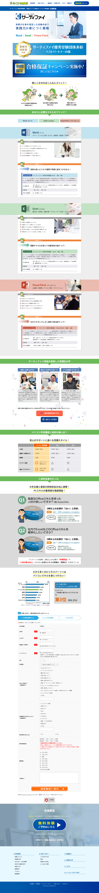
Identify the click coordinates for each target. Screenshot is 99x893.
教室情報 (32, 3)
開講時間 (17, 874)
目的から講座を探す (20, 864)
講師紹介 (69, 3)
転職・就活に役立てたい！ (46, 680)
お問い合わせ (57, 884)
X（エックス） (44, 718)
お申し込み (81, 3)
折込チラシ (43, 708)
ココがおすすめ (44, 857)
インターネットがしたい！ (46, 670)
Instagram (43, 716)
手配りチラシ (43, 706)
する (41, 734)
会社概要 (32, 884)
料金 (41, 859)
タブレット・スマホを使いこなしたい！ (50, 685)
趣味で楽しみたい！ (45, 673)
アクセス (17, 871)
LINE (41, 711)
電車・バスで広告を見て (46, 721)
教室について (18, 857)
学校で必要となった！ (45, 678)
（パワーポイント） (70, 121)
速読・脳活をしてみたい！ (46, 688)
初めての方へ (41, 3)
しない (57, 734)
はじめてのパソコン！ (45, 668)
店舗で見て (43, 723)
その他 (42, 695)
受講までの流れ (44, 861)
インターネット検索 (45, 703)
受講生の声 (57, 3)
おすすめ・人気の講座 (21, 861)
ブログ (63, 3)
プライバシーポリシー (27, 795)
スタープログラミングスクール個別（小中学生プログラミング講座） (56, 690)
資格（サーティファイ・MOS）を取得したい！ (51, 683)
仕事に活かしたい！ (45, 675)
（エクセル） (49, 121)
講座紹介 (50, 3)
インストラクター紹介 (72, 872)
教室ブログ (18, 866)
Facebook (43, 713)
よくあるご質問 (44, 864)
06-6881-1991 (54, 840)
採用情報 (38, 884)
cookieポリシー (65, 884)
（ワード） (28, 121)
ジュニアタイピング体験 (46, 693)
